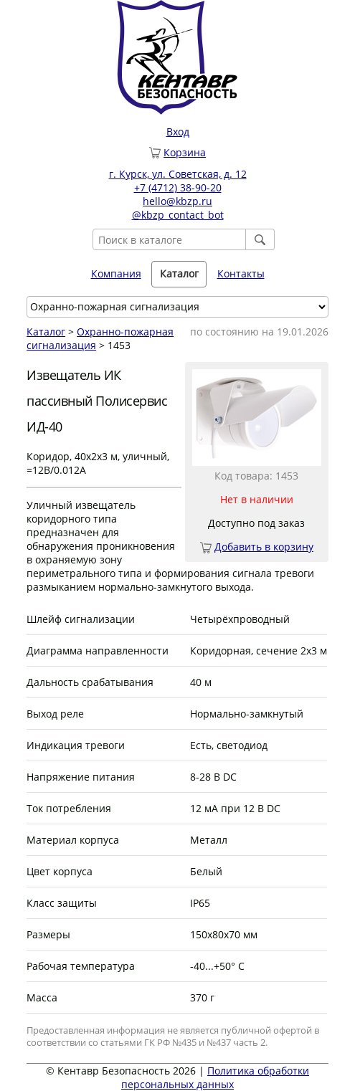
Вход (177, 131)
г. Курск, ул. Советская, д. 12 (178, 174)
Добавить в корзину (263, 546)
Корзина (185, 152)
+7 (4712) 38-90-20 (178, 187)
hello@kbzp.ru (177, 201)
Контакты (241, 273)
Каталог (179, 273)
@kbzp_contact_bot (178, 214)
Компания (116, 273)
